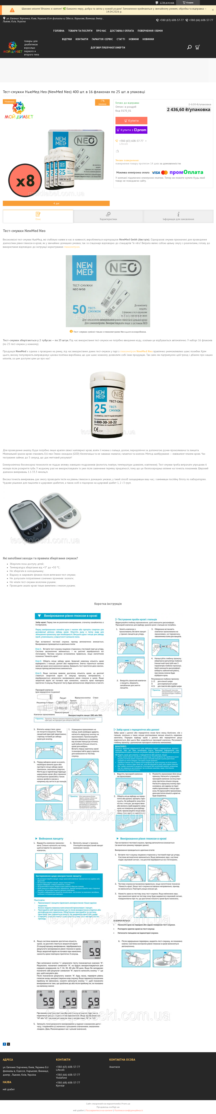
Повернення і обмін (150, 30)
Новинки (148, 39)
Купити (133, 121)
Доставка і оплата (122, 30)
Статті (121, 39)
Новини (134, 39)
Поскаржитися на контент (99, 1110)
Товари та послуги (80, 30)
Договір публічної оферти (108, 47)
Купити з (133, 130)
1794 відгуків (167, 2)
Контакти (82, 39)
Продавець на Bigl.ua (108, 1107)
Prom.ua (126, 1103)
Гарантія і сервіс (102, 39)
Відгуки (67, 39)
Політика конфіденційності (128, 1110)
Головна (58, 30)
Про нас (101, 30)
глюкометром (72, 246)
